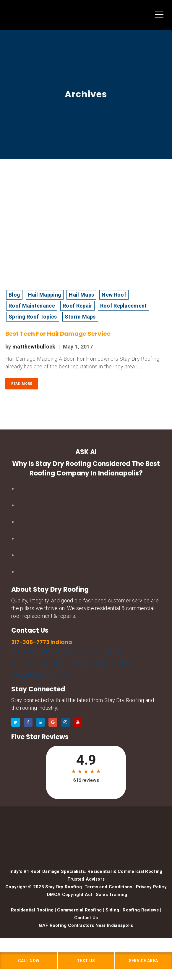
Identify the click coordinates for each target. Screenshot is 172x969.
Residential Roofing (32, 910)
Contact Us (86, 917)
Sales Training (111, 894)
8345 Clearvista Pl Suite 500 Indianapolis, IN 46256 (66, 652)
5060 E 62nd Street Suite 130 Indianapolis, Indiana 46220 (72, 663)
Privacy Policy (151, 887)
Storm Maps (80, 317)
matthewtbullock (34, 346)
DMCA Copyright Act (69, 894)
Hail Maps (81, 295)
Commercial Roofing (79, 910)
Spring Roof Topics (33, 317)
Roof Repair (77, 306)
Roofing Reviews (141, 910)
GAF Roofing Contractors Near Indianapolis (86, 925)
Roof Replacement (123, 306)
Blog (14, 295)
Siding (112, 910)
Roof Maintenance (32, 306)
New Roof (114, 295)
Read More (21, 384)
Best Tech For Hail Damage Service (58, 334)
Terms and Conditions (108, 887)
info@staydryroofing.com (41, 675)
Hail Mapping (44, 295)
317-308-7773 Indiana (41, 642)
